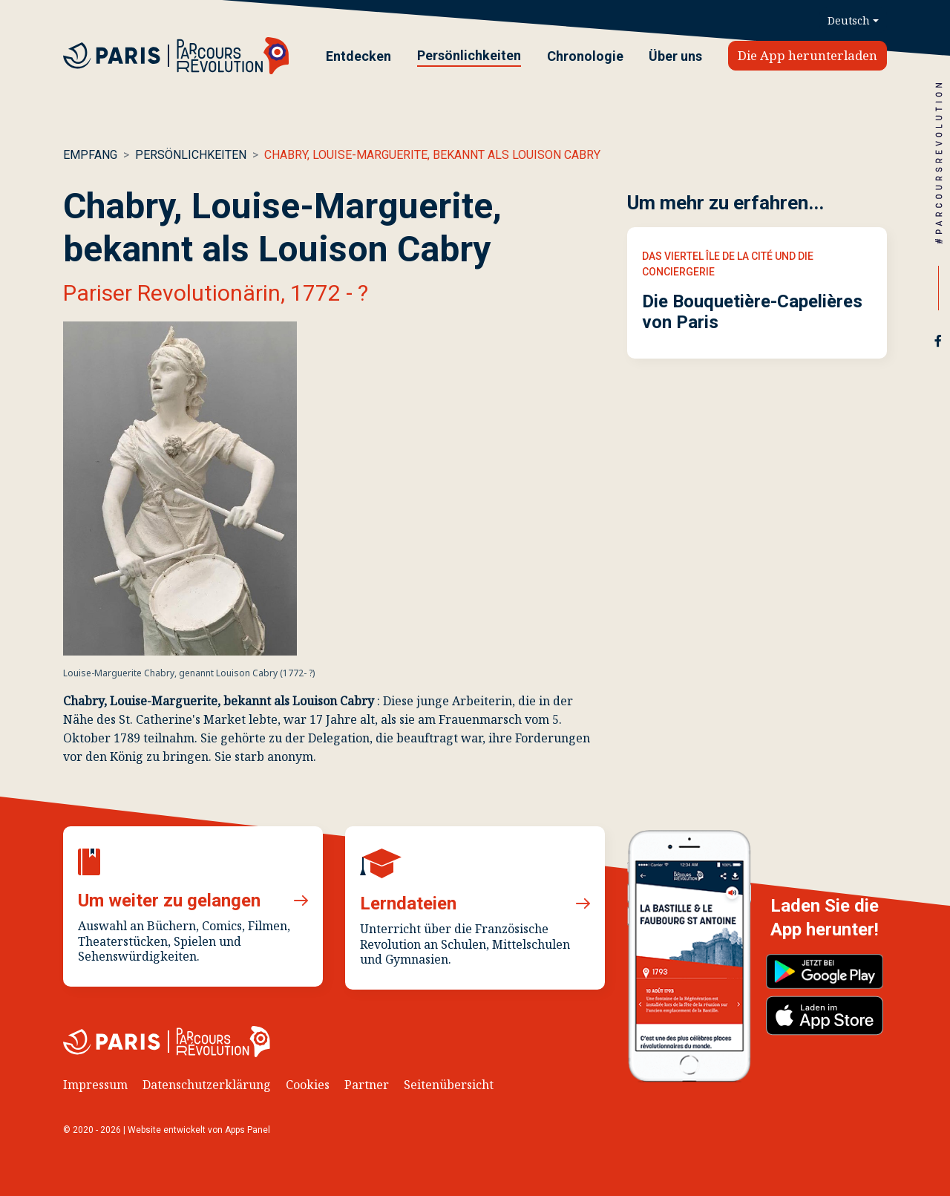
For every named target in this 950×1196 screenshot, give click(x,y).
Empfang (90, 155)
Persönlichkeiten (469, 55)
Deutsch (849, 20)
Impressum (95, 1084)
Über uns (675, 56)
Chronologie (585, 56)
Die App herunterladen (807, 55)
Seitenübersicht (449, 1084)
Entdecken (358, 56)
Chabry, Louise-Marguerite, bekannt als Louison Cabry (432, 155)
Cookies (308, 1084)
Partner (366, 1084)
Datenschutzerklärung (206, 1084)
